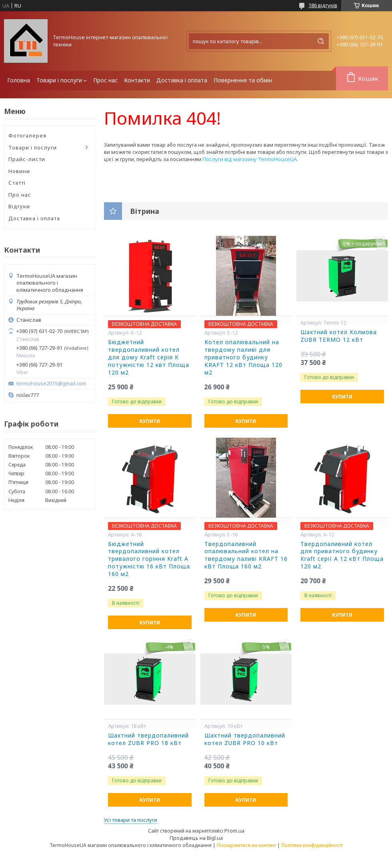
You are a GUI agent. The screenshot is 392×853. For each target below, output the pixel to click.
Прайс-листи (26, 159)
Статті (17, 182)
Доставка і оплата (181, 80)
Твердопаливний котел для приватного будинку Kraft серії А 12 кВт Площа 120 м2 (342, 555)
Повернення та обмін (243, 80)
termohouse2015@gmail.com (51, 383)
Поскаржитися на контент (246, 845)
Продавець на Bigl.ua (196, 837)
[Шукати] (321, 41)
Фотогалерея (27, 135)
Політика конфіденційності (312, 845)
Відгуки (19, 206)
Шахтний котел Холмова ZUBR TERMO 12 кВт (338, 336)
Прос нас (105, 80)
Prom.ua (234, 830)
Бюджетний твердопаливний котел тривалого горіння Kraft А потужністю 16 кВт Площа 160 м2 (149, 559)
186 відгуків (322, 5)
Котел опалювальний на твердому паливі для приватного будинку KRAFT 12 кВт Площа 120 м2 (243, 357)
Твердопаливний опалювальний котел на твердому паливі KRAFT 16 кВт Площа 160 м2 (246, 555)
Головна (18, 80)
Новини (19, 171)
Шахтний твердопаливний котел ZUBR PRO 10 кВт (244, 739)
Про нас (19, 194)
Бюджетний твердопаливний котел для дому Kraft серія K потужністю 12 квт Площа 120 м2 (148, 357)
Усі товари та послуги (130, 819)
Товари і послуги (59, 80)
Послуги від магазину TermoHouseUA (249, 159)
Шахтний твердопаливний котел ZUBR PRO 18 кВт (148, 739)
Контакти (137, 80)
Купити (150, 421)
